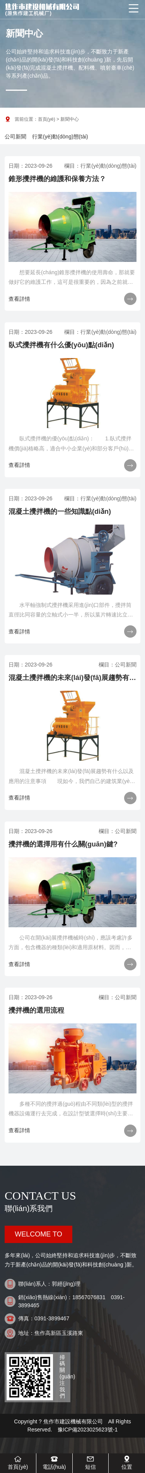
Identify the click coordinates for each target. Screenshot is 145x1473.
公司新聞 (15, 136)
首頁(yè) (46, 119)
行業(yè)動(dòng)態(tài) (60, 136)
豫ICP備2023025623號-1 (88, 1429)
